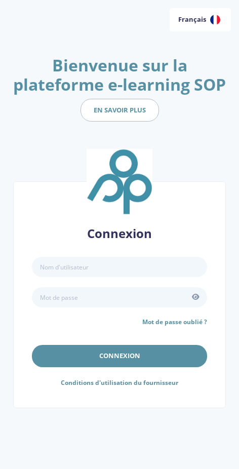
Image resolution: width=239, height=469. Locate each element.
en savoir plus (120, 109)
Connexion (119, 355)
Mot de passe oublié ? (174, 322)
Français (199, 20)
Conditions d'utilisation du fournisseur (119, 382)
